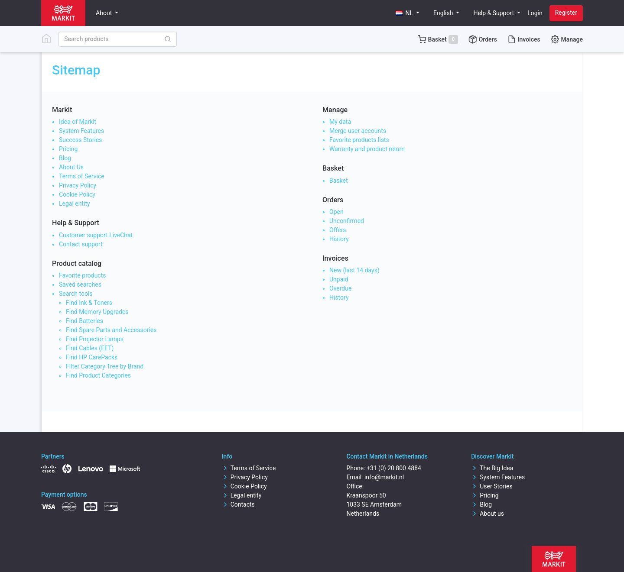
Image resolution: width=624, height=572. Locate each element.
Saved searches (80, 284)
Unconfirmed (346, 220)
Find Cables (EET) (90, 348)
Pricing (68, 148)
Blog (65, 158)
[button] (407, 13)
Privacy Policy (77, 185)
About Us (71, 167)
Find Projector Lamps (95, 339)
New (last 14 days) (354, 270)
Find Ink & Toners (89, 302)
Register (566, 12)
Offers (337, 229)
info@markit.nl (384, 477)
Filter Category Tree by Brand (104, 366)
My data (340, 121)
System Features (81, 130)
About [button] (105, 13)
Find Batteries (84, 320)
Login (535, 13)
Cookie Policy (77, 194)
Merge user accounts (357, 130)
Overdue (340, 288)
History (339, 239)
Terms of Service (81, 176)
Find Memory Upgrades (97, 311)
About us (487, 513)
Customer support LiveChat (96, 235)
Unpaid (338, 279)
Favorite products (82, 275)
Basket (338, 180)
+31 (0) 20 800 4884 (394, 468)
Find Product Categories (98, 375)
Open (336, 211)
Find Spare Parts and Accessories (111, 329)
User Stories (491, 486)
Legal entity (74, 203)
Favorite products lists (359, 139)
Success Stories (80, 139)
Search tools (76, 293)
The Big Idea (492, 468)
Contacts (238, 504)
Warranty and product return (367, 148)
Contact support (81, 244)
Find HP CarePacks (91, 357)
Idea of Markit (77, 121)
